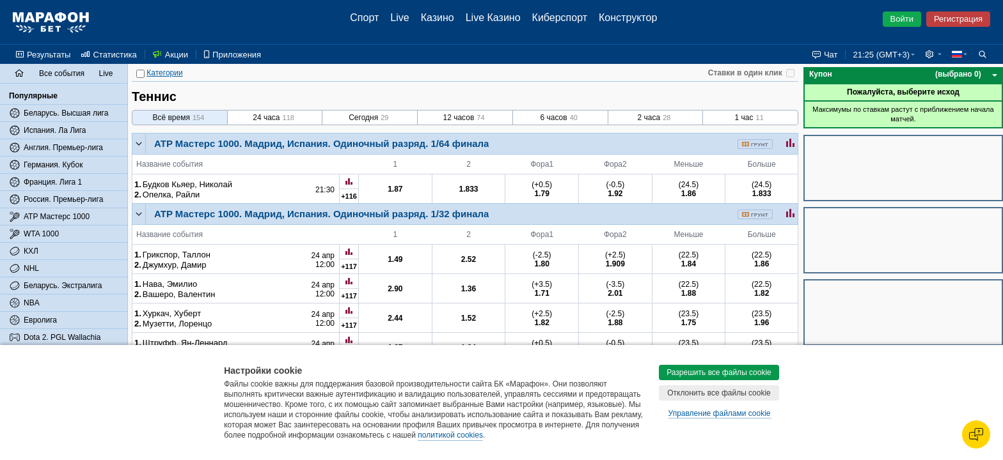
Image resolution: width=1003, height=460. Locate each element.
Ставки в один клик (745, 72)
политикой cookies (450, 435)
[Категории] (140, 74)
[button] (933, 54)
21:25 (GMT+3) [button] (881, 54)
